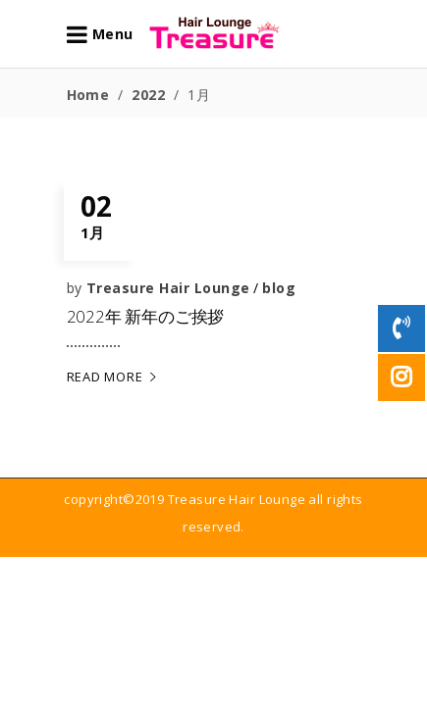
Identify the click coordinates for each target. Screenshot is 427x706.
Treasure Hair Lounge (168, 287)
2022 (148, 94)
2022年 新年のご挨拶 (146, 316)
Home (88, 94)
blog (278, 287)
